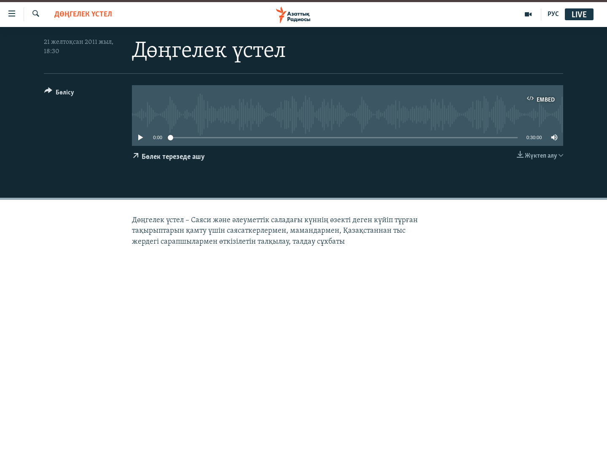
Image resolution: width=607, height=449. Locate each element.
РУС (553, 14)
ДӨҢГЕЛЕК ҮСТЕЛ (83, 15)
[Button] (59, 93)
